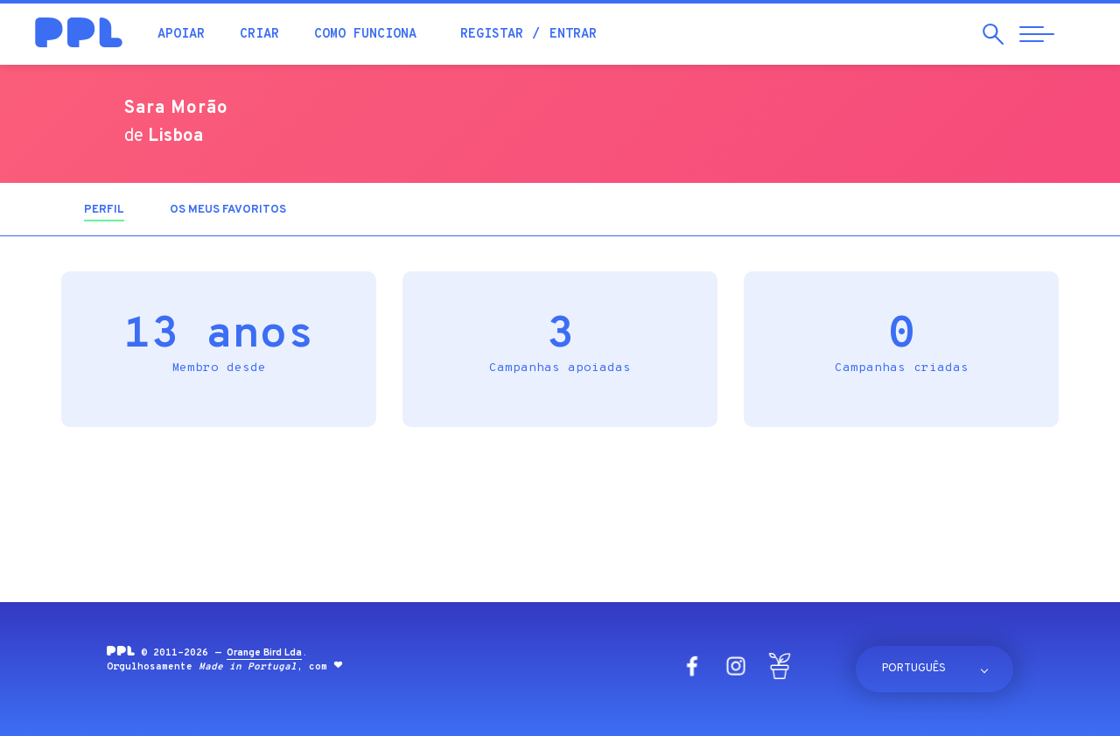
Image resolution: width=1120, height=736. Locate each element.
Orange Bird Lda (264, 653)
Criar (259, 34)
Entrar (573, 34)
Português (914, 669)
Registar (491, 34)
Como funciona (365, 34)
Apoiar (181, 34)
